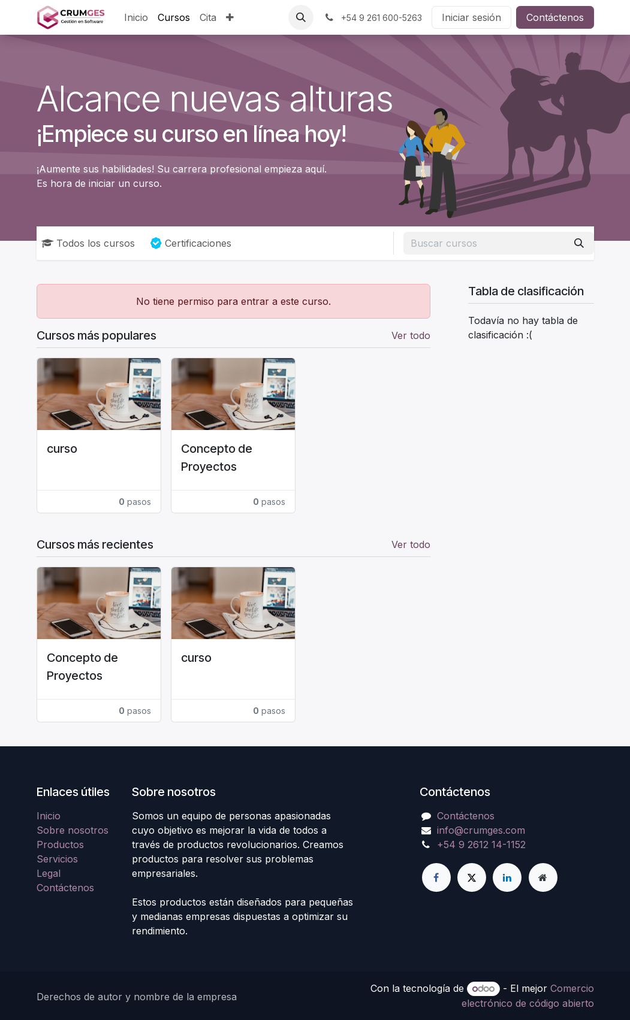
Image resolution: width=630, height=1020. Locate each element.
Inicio (49, 816)
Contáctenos (555, 17)
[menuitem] (136, 17)
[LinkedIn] (507, 877)
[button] (301, 17)
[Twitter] (471, 877)
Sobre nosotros (72, 830)
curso (62, 448)
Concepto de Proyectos (216, 457)
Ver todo (410, 335)
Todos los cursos (88, 243)
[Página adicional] (543, 877)
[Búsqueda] (579, 243)
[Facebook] (436, 877)
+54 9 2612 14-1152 (481, 844)
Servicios (57, 859)
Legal (49, 873)
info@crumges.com (481, 830)
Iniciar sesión (471, 17)
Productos (60, 844)
